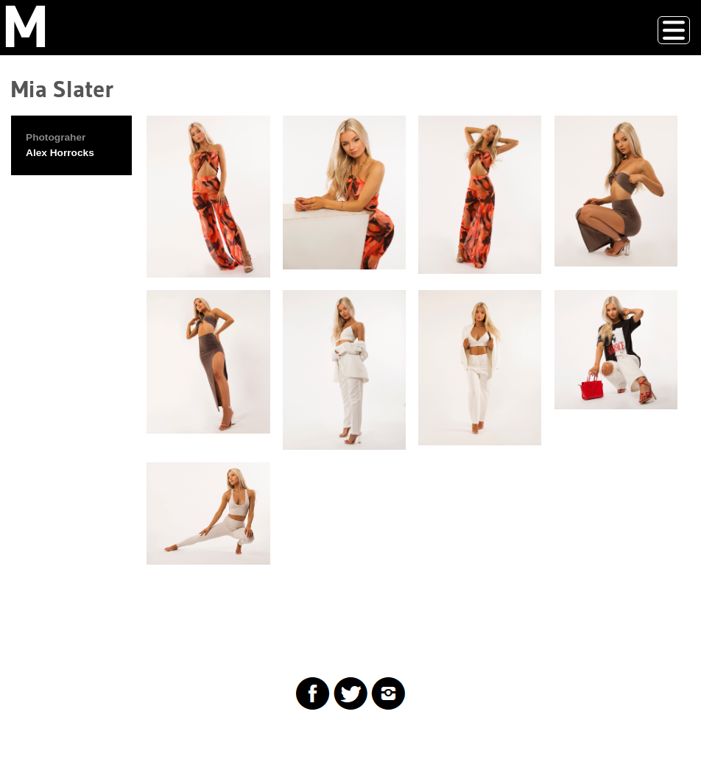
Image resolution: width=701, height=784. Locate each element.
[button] (208, 197)
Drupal (83, 742)
